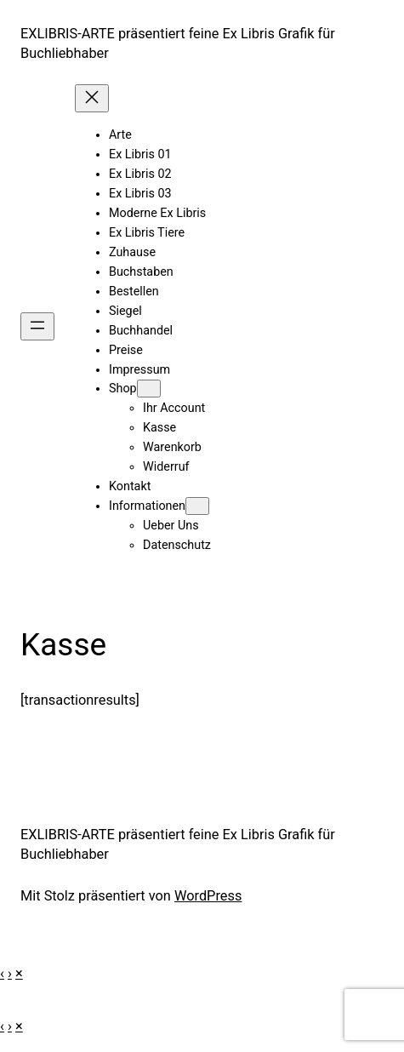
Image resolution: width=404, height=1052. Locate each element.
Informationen (147, 506)
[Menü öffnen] (37, 326)
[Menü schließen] (92, 98)
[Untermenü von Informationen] (197, 506)
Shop (123, 388)
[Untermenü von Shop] (149, 388)
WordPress (208, 896)
